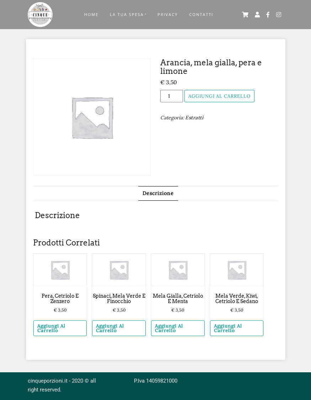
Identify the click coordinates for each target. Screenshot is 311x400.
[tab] (158, 193)
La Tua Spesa (127, 14)
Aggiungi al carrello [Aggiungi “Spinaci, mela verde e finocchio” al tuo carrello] (110, 328)
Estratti (194, 117)
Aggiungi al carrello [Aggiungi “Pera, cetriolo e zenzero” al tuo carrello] (51, 328)
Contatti (201, 14)
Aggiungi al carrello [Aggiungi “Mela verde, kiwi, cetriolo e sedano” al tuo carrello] (228, 328)
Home (91, 14)
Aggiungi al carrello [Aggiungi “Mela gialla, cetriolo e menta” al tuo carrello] (169, 328)
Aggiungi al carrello (219, 96)
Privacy (167, 14)
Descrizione (158, 193)
